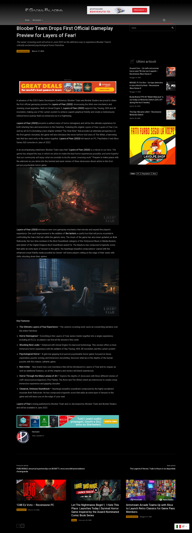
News (74, 520)
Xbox (154, 174)
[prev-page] (18, 526)
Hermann (36, 431)
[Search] (172, 28)
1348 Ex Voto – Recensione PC (35, 505)
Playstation (146, 174)
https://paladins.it (38, 436)
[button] (164, 20)
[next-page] (22, 526)
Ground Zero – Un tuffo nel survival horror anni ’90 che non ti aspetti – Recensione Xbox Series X (144, 71)
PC (138, 174)
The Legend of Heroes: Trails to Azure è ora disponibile (152, 468)
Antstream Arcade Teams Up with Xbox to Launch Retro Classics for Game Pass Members (150, 508)
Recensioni (21, 510)
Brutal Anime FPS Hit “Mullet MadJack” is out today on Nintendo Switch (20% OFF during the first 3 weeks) (146, 100)
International (23, 51)
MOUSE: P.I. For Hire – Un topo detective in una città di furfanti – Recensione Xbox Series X (146, 85)
